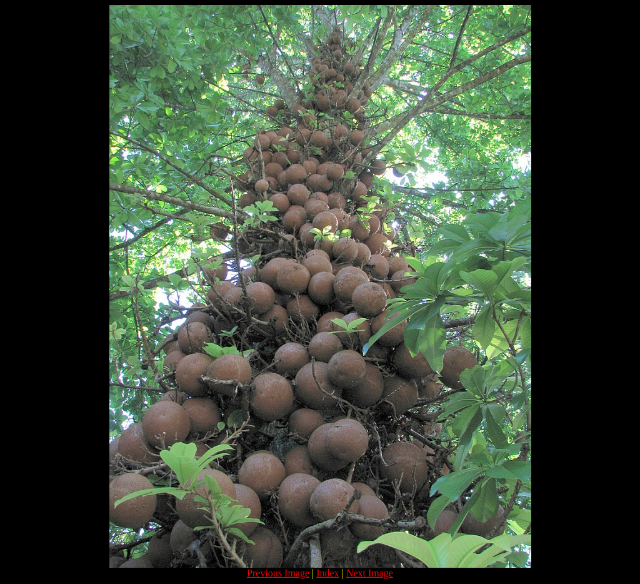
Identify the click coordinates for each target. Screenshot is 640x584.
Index (327, 573)
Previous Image (278, 573)
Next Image (369, 573)
